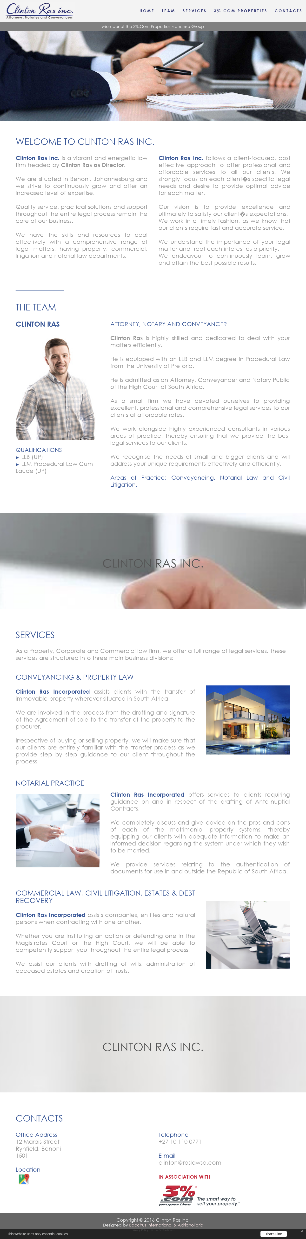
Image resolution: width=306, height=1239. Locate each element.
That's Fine (273, 1234)
